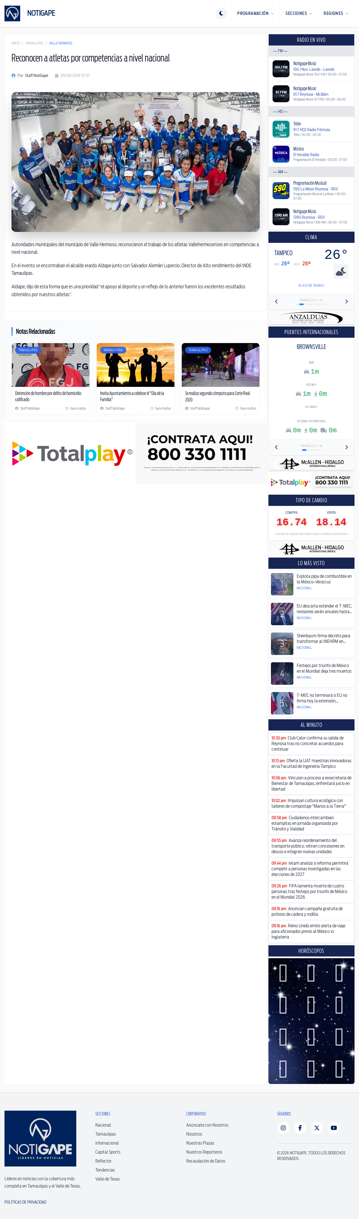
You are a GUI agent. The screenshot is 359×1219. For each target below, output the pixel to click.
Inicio (15, 43)
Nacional (103, 1125)
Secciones (299, 13)
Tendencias (105, 1170)
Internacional (107, 1143)
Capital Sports (107, 1152)
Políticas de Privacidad (25, 1202)
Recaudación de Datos (205, 1161)
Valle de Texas (107, 1179)
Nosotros (194, 1134)
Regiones (336, 13)
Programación (255, 13)
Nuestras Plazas (200, 1143)
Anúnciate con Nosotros (207, 1125)
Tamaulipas (34, 43)
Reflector (103, 1161)
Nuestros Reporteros (204, 1152)
